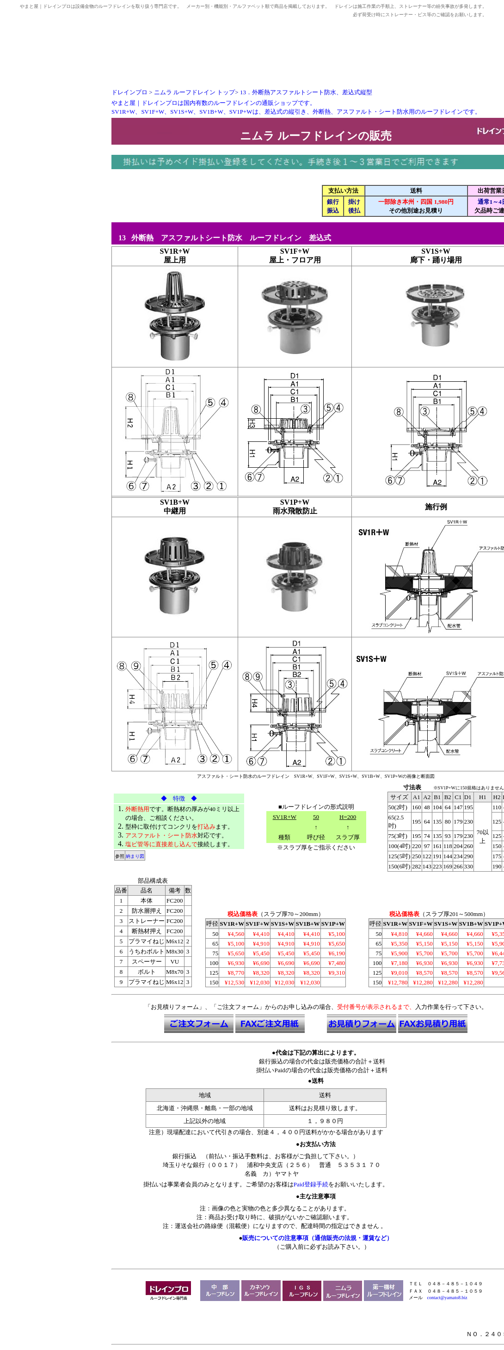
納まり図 (135, 856)
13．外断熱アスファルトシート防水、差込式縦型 (306, 92)
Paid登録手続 (311, 1184)
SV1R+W (175, 251)
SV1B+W (175, 502)
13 (119, 238)
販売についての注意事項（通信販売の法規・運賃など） (317, 1237)
